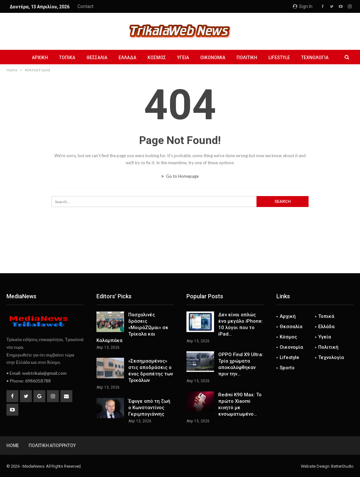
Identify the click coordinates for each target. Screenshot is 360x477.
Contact (85, 6)
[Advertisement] (180, 252)
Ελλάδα (127, 57)
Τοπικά (67, 57)
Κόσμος (157, 57)
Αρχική (40, 57)
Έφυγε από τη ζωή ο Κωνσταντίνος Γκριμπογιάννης (149, 407)
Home (12, 445)
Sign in (302, 6)
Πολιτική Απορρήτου (52, 445)
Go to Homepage (180, 176)
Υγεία (183, 57)
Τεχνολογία (314, 57)
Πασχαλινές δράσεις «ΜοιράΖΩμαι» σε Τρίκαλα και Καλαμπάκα (132, 327)
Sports (287, 368)
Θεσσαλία (96, 57)
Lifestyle (279, 57)
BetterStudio (342, 466)
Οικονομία (212, 57)
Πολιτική (247, 57)
